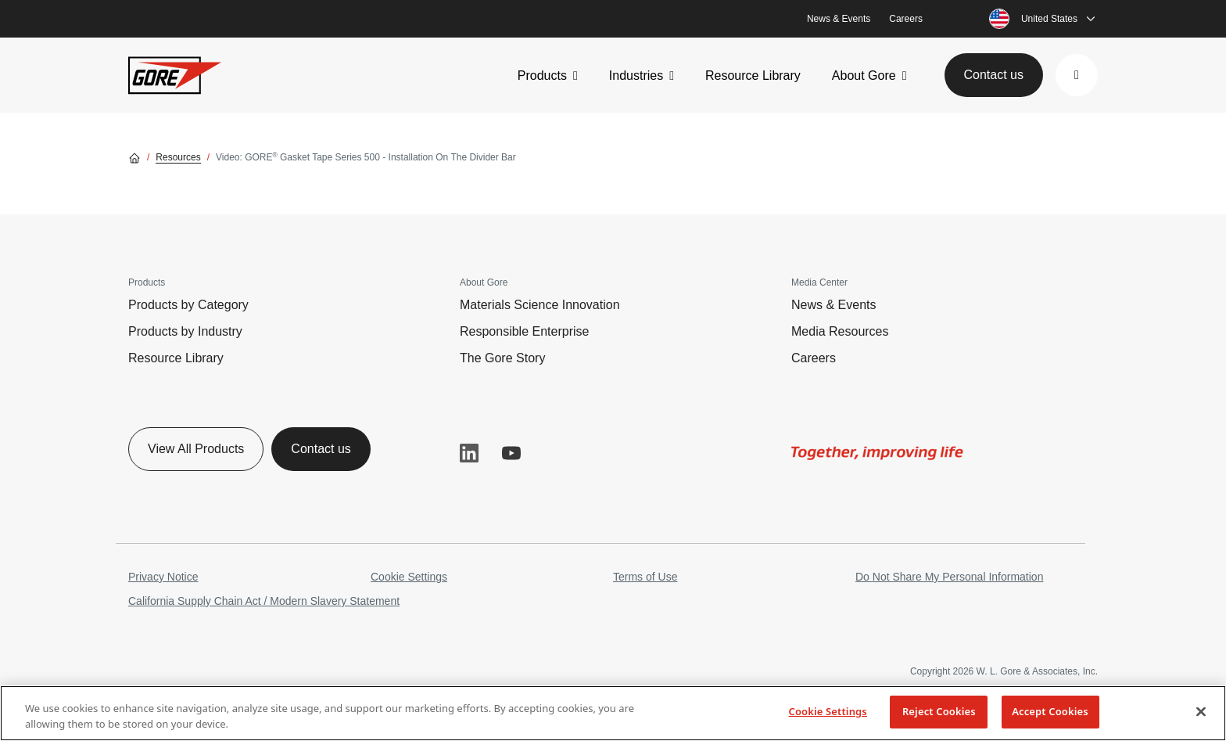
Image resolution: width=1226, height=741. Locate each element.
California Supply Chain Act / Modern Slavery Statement (264, 601)
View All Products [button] (196, 448)
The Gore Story (502, 358)
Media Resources (840, 331)
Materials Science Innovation (540, 304)
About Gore (864, 75)
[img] (877, 453)
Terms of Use (645, 576)
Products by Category (188, 304)
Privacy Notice (163, 576)
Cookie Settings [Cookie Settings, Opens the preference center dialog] (827, 711)
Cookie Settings (409, 576)
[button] (1077, 75)
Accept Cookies (1050, 711)
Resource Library (753, 75)
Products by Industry (185, 331)
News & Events (838, 18)
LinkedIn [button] (469, 453)
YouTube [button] (511, 453)
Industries (636, 75)
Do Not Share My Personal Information (949, 576)
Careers (906, 18)
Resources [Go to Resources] (178, 157)
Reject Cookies (939, 711)
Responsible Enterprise (524, 331)
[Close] (1201, 711)
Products (542, 75)
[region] (613, 713)
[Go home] (134, 157)
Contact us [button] (993, 74)
